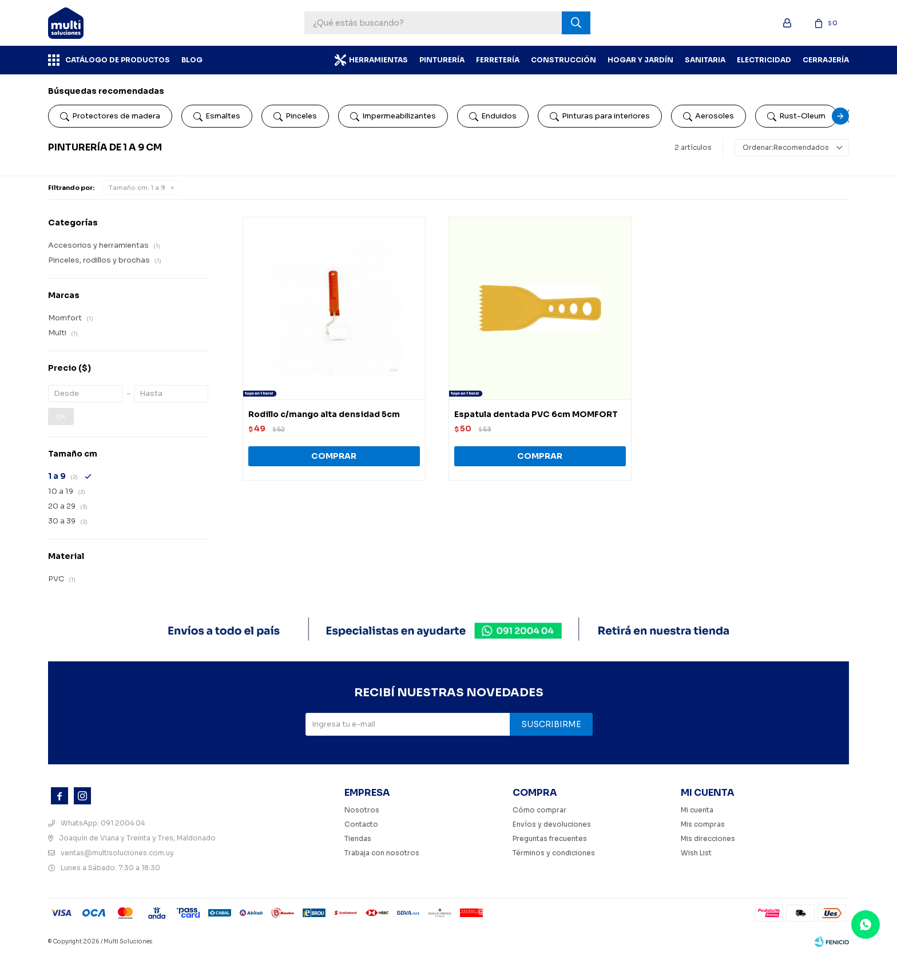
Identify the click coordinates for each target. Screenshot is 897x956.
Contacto (361, 824)
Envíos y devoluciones (552, 824)
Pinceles (295, 116)
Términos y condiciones (554, 852)
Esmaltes (216, 116)
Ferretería (497, 59)
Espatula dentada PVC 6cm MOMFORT (536, 414)
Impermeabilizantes (393, 116)
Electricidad (764, 59)
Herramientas (378, 59)
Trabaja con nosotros (381, 852)
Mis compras (703, 824)
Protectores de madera (110, 116)
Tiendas (357, 838)
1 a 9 (137, 188)
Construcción (563, 59)
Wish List (696, 852)
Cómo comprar (539, 810)
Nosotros (361, 810)
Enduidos (493, 116)
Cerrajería (826, 59)
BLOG (192, 59)
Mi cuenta (697, 810)
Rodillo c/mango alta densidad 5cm (324, 414)
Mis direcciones (708, 838)
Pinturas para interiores (600, 116)
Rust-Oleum (796, 116)
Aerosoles (708, 116)
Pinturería (442, 59)
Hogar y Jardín (640, 59)
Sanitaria (705, 59)
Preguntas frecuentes (550, 838)
